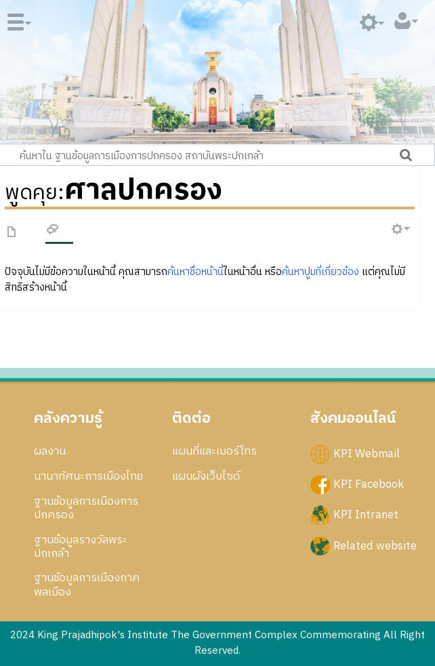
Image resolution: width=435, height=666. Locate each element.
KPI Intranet (365, 514)
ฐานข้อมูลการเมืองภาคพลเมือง (87, 584)
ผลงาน (50, 451)
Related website (375, 545)
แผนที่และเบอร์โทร (214, 451)
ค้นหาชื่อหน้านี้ (195, 272)
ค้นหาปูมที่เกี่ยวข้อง (320, 272)
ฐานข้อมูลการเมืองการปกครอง (86, 508)
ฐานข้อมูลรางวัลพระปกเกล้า (80, 546)
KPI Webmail (366, 453)
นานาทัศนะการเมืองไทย (88, 476)
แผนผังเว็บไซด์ (206, 476)
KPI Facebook (368, 484)
